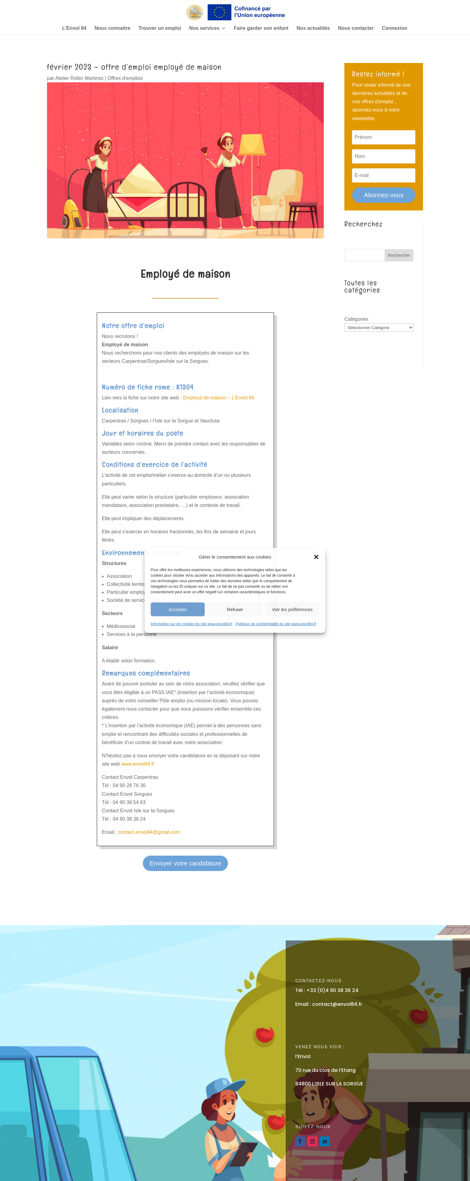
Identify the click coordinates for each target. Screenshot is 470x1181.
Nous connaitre (112, 28)
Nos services (204, 28)
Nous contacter (356, 28)
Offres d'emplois (125, 78)
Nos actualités (313, 28)
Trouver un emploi (160, 28)
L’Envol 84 (74, 28)
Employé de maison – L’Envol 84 (218, 397)
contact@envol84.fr (337, 1004)
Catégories (356, 319)
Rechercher (399, 255)
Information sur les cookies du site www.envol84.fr (192, 624)
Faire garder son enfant (261, 28)
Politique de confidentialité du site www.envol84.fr (276, 624)
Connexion (394, 28)
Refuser (235, 609)
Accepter (178, 609)
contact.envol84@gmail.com (149, 832)
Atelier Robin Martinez (79, 78)
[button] (316, 557)
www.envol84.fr (138, 764)
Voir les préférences (292, 609)
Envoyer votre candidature (185, 863)
